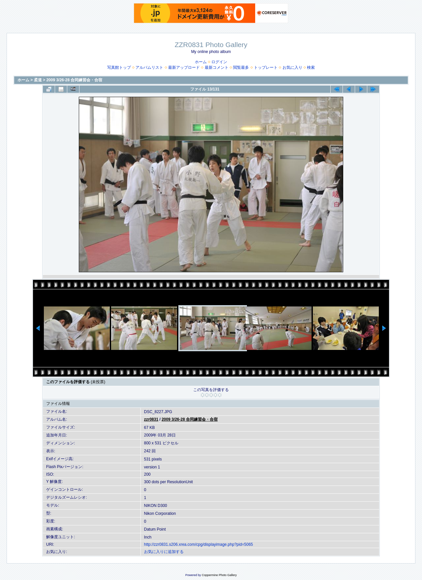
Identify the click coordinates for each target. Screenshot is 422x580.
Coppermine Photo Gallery (219, 575)
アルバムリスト (149, 67)
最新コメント (216, 67)
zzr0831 (151, 419)
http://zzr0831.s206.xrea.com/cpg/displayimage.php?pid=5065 (198, 544)
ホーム (201, 62)
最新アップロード (184, 67)
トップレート (266, 67)
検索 (311, 67)
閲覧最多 (241, 67)
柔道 (38, 80)
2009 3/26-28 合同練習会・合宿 (74, 80)
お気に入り (292, 67)
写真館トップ (119, 67)
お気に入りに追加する (164, 551)
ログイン (219, 62)
